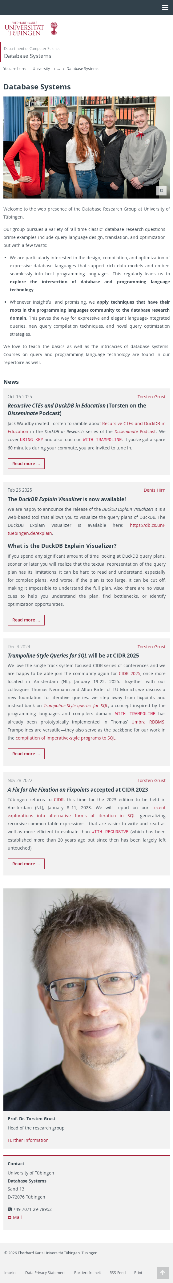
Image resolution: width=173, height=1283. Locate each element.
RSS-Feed (118, 1271)
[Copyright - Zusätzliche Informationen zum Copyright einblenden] (161, 190)
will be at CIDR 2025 (73, 655)
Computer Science (82, 68)
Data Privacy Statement (45, 1271)
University (41, 68)
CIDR (59, 799)
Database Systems (27, 55)
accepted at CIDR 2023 (78, 789)
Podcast (135, 431)
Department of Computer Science (32, 48)
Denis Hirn (155, 490)
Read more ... (26, 463)
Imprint (10, 1271)
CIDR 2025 (129, 673)
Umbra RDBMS (147, 721)
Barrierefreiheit (87, 1271)
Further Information (28, 1139)
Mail (17, 1216)
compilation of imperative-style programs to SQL (65, 737)
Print (138, 1271)
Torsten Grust (152, 397)
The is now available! (67, 498)
